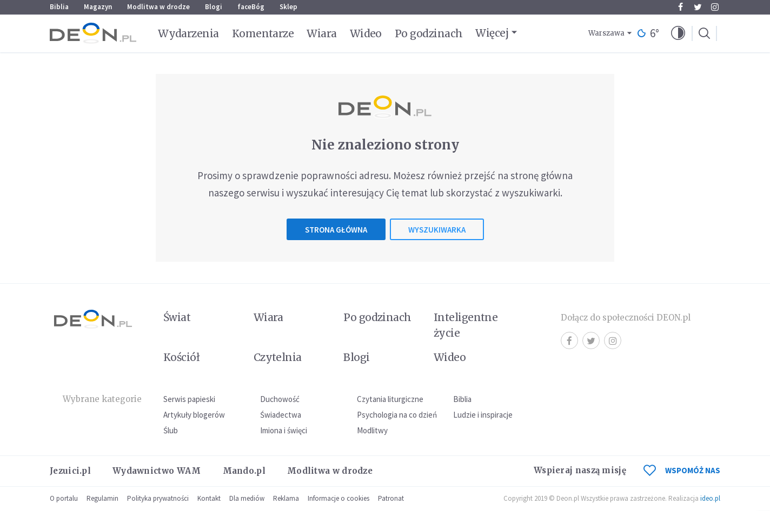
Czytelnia (278, 357)
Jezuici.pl (70, 471)
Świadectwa (280, 415)
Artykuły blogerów (194, 415)
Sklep (288, 6)
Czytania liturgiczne (390, 399)
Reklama (286, 498)
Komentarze (263, 33)
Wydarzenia (188, 33)
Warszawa (606, 33)
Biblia (59, 6)
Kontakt (209, 498)
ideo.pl (710, 498)
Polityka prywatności (158, 498)
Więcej (491, 32)
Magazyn (98, 6)
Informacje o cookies (338, 498)
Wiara (321, 33)
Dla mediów (246, 498)
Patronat (391, 498)
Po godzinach (429, 33)
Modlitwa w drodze (158, 6)
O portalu (64, 498)
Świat (176, 317)
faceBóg (250, 6)
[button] (678, 33)
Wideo (366, 33)
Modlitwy (372, 430)
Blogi (213, 6)
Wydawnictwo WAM (156, 471)
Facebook (680, 7)
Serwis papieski (189, 399)
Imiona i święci (283, 430)
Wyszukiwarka (437, 229)
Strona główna (336, 229)
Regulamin (102, 498)
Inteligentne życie (466, 325)
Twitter (698, 7)
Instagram (715, 7)
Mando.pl (244, 471)
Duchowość (280, 399)
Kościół (181, 357)
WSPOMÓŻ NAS (681, 470)
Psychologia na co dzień (397, 415)
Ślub (170, 430)
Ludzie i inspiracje (483, 415)
